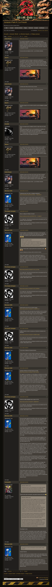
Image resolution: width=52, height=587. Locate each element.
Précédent (10, 36)
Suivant (25, 36)
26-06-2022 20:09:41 (24, 57)
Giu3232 (7, 124)
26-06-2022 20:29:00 (24, 124)
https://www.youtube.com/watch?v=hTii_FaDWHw (29, 288)
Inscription (36, 27)
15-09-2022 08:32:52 (24, 266)
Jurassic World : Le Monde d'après (19, 34)
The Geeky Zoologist (10, 211)
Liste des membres (18, 27)
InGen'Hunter (8, 38)
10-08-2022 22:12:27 (24, 211)
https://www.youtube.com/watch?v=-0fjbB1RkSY (29, 401)
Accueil (11, 27)
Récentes (40, 30)
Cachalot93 (8, 482)
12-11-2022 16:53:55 (24, 328)
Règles (25, 27)
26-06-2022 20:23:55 (24, 102)
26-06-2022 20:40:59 (24, 144)
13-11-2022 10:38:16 (24, 347)
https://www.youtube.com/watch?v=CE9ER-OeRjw (30, 334)
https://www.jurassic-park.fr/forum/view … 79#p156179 (30, 194)
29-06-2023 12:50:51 (24, 544)
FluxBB (46, 579)
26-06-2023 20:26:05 (24, 482)
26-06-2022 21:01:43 (24, 190)
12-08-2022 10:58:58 (24, 230)
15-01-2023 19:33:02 (24, 368)
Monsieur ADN (8, 190)
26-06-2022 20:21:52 (24, 84)
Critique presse (35, 34)
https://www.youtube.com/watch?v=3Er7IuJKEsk (29, 372)
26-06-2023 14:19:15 (24, 415)
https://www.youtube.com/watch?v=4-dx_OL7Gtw (29, 269)
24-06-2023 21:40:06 (24, 396)
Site (6, 27)
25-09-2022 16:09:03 (24, 305)
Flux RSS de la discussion (43, 577)
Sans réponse (45, 30)
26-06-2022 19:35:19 (24, 38)
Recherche (31, 27)
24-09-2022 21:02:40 (24, 285)
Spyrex (6, 57)
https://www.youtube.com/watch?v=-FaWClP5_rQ (29, 308)
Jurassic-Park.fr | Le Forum (15, 22)
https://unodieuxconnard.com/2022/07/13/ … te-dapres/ (31, 216)
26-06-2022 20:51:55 (24, 172)
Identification (41, 27)
